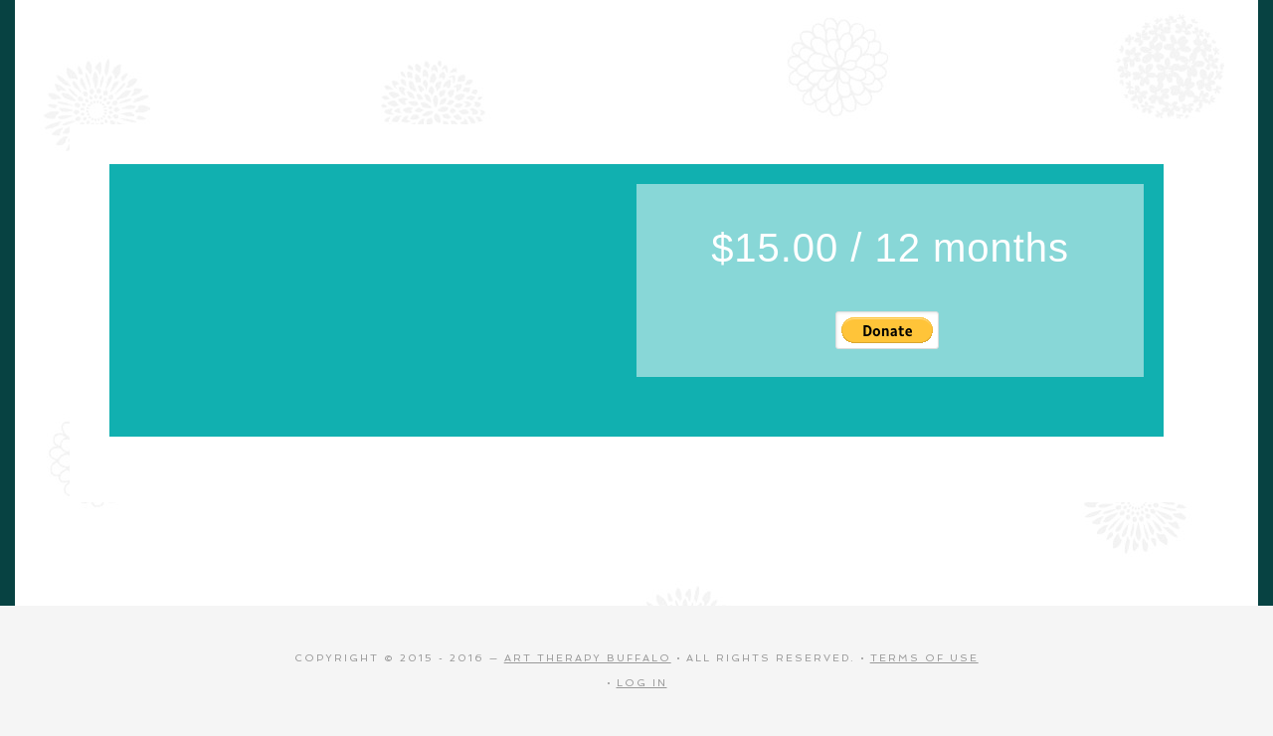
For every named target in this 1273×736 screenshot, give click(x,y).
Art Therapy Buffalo (587, 657)
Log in (642, 682)
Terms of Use (924, 657)
